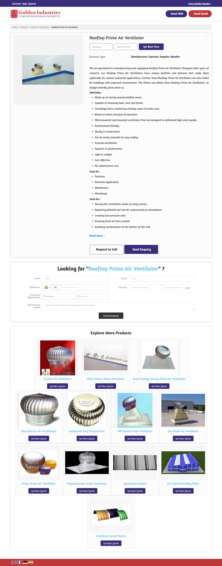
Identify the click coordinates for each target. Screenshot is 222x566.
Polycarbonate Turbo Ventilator (87, 483)
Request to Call (106, 249)
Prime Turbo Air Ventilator (39, 483)
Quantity (122, 287)
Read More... (97, 235)
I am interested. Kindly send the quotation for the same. (118, 306)
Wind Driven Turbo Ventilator (105, 379)
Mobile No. (35, 287)
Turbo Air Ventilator (40, 27)
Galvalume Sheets (135, 483)
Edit (188, 288)
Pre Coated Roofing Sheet (183, 483)
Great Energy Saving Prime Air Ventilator (159, 379)
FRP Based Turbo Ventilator (135, 431)
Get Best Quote (57, 386)
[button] (199, 3)
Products (24, 27)
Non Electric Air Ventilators (38, 431)
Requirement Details (34, 306)
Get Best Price (151, 46)
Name (37, 278)
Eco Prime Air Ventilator (183, 431)
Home (15, 27)
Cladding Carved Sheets (111, 536)
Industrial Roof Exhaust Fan (87, 431)
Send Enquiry (141, 249)
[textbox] (125, 46)
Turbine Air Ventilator (58, 379)
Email (124, 278)
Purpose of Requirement (34, 296)
